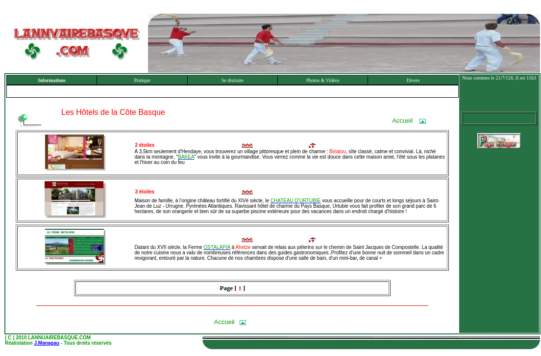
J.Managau (46, 343)
